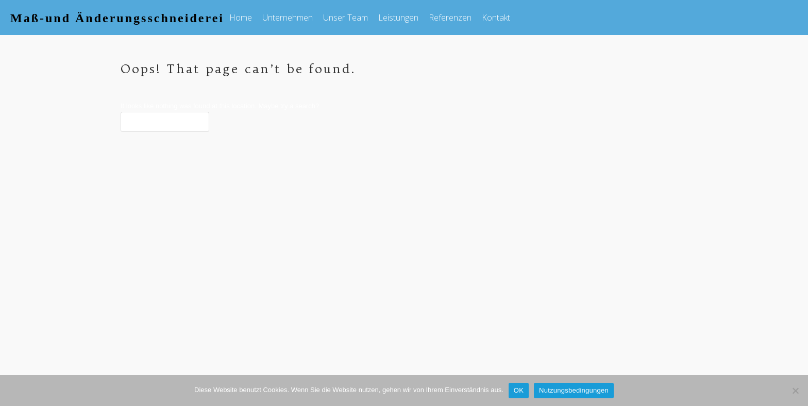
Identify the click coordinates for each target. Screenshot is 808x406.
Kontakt (496, 17)
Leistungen (398, 17)
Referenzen (450, 17)
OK (519, 390)
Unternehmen (287, 17)
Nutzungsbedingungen (574, 390)
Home (240, 17)
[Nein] (795, 390)
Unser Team (345, 17)
